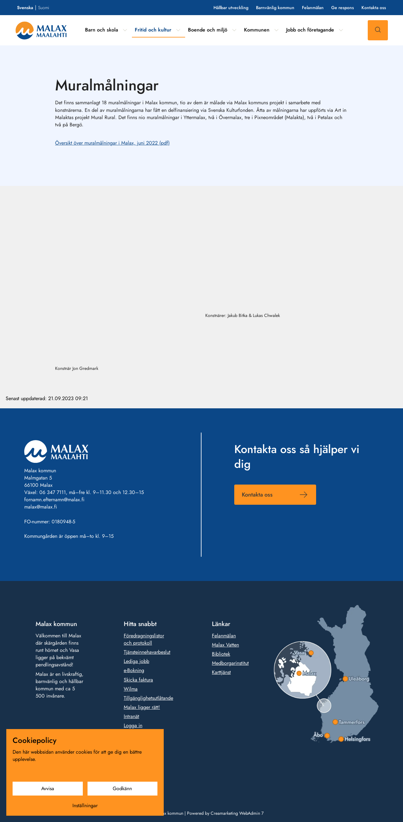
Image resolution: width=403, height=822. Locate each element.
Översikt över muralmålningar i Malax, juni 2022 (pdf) (112, 143)
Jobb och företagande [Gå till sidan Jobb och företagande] (310, 29)
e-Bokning (134, 670)
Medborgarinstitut (230, 663)
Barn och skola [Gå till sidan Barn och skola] (101, 29)
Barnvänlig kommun (275, 7)
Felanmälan (313, 7)
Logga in (133, 725)
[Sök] (378, 30)
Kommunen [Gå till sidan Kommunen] (257, 29)
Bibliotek (221, 654)
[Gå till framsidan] (41, 30)
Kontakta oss (373, 7)
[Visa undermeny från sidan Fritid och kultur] (178, 30)
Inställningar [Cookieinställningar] (85, 805)
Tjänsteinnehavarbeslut (147, 652)
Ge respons (342, 7)
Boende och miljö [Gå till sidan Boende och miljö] (207, 29)
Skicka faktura (138, 679)
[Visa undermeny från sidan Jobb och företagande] (341, 30)
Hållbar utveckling (230, 7)
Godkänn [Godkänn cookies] (122, 788)
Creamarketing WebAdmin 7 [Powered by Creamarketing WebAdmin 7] (237, 813)
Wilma (131, 689)
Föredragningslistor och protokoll (144, 639)
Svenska (25, 7)
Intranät (131, 716)
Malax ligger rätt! (142, 707)
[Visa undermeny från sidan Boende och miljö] (234, 30)
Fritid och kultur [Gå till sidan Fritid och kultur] (153, 29)
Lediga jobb (136, 661)
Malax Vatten (225, 645)
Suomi (43, 7)
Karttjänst (221, 672)
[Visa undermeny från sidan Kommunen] (276, 30)
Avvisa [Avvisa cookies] (47, 788)
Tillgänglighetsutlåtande (148, 698)
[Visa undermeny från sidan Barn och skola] (125, 30)
